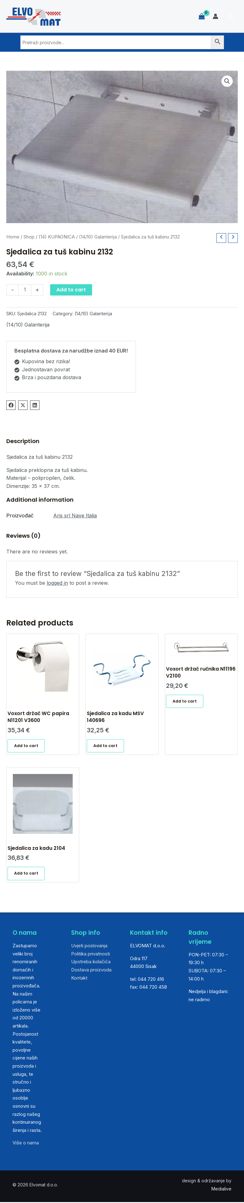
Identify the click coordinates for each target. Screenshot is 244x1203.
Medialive (221, 1189)
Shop (28, 237)
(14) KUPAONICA (57, 237)
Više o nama (26, 1144)
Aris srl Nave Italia (75, 515)
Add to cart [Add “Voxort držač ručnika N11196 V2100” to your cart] (185, 701)
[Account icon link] (215, 16)
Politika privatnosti (90, 954)
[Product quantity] (24, 290)
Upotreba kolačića (91, 962)
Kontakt (79, 978)
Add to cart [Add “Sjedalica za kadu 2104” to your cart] (26, 873)
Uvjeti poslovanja (89, 946)
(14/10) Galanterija (98, 237)
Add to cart (71, 289)
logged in (57, 583)
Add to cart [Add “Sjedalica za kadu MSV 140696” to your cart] (105, 746)
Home (12, 237)
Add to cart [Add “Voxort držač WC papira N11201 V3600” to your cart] (26, 746)
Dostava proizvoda (91, 970)
